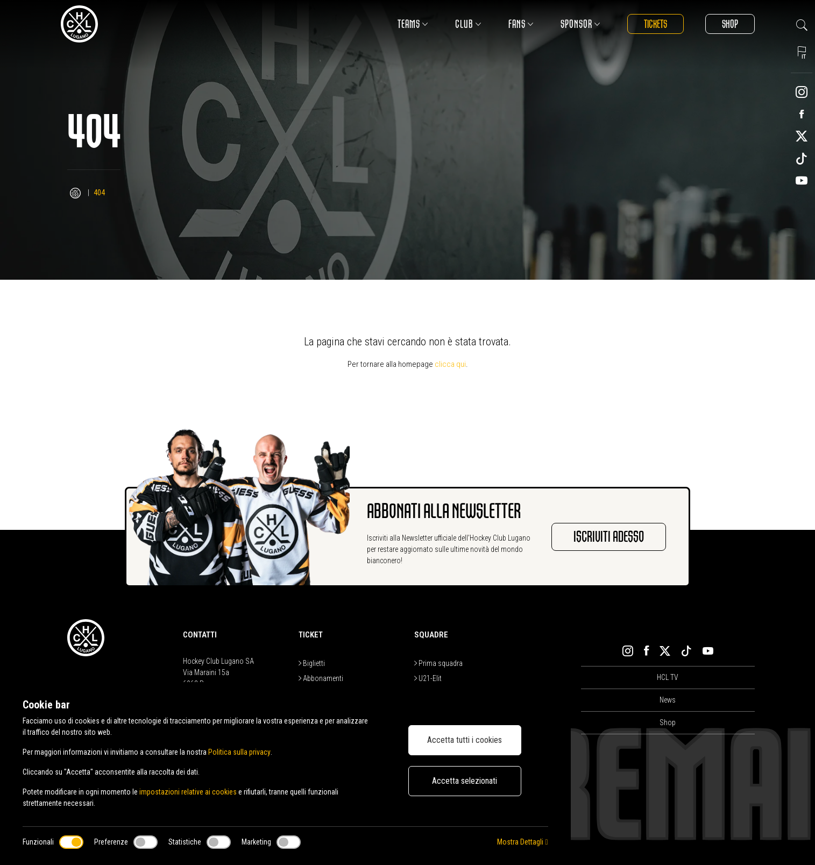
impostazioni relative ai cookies (188, 792)
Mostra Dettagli (522, 842)
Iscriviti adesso (608, 536)
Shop (730, 24)
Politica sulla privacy (239, 752)
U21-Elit (428, 678)
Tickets (655, 24)
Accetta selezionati (464, 781)
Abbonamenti (321, 678)
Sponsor (580, 24)
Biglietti (312, 663)
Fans (521, 24)
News (668, 700)
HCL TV (667, 677)
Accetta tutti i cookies (464, 740)
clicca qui (450, 364)
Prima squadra (438, 663)
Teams (413, 24)
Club (468, 24)
